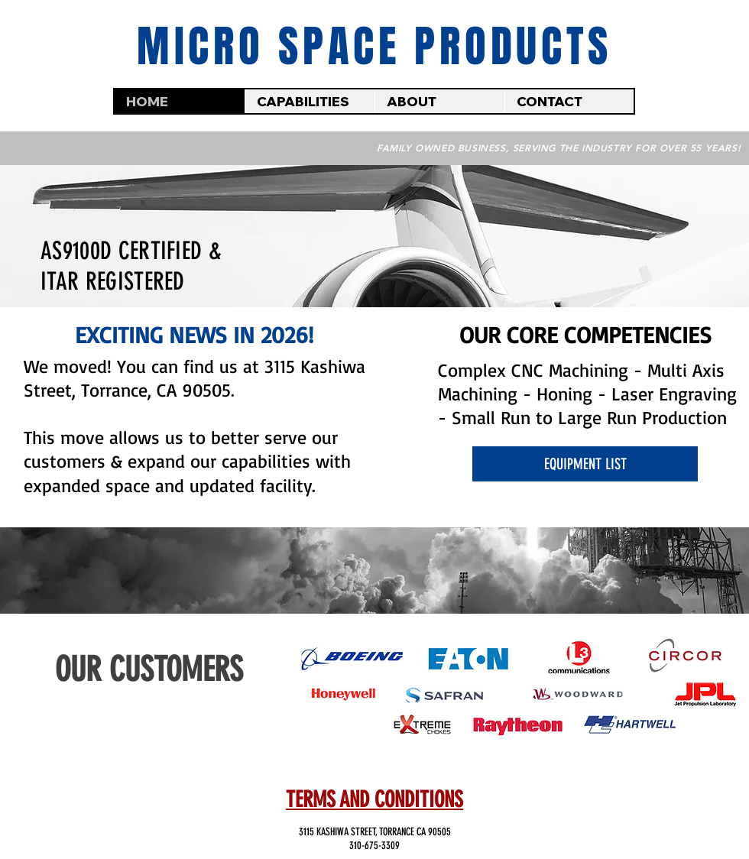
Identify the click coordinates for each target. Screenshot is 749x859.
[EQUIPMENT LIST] (585, 463)
